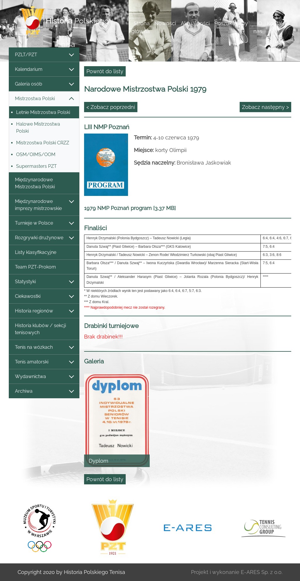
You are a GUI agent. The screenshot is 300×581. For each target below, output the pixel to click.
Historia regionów (44, 311)
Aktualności (195, 23)
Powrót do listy (104, 71)
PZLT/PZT (44, 55)
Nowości (165, 23)
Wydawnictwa (44, 377)
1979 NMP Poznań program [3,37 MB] (130, 208)
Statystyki (44, 282)
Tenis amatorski (44, 362)
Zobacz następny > (265, 107)
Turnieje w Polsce (44, 223)
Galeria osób (44, 84)
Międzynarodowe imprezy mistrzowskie (44, 205)
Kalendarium (44, 69)
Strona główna (140, 27)
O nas (257, 27)
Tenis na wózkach (44, 347)
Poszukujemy (231, 23)
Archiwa (44, 391)
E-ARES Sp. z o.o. (261, 572)
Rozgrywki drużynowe (44, 238)
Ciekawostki (44, 296)
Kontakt (276, 23)
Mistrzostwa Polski (44, 99)
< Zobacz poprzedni (110, 107)
